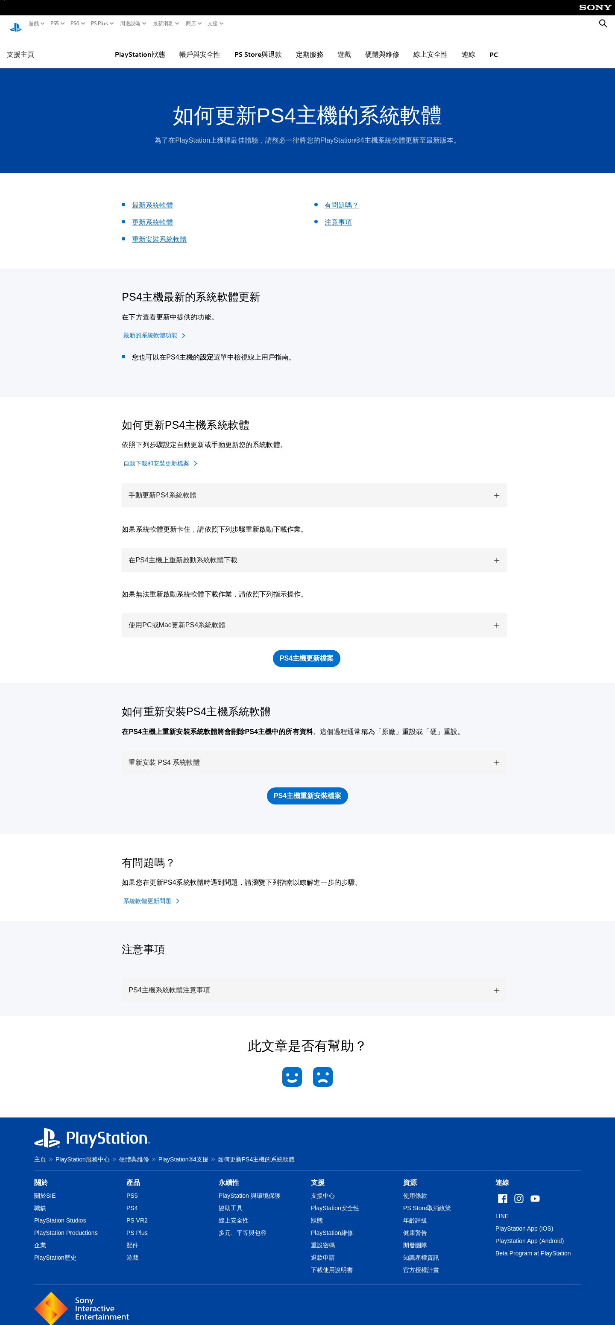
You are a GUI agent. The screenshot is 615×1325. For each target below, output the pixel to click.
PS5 (54, 23)
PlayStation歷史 (55, 1249)
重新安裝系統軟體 (159, 231)
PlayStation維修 (332, 1224)
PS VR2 (137, 1212)
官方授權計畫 (421, 1261)
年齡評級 (415, 1212)
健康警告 (415, 1224)
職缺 (40, 1199)
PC (493, 46)
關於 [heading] (41, 1174)
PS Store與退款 (258, 46)
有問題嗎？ (342, 197)
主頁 (40, 1151)
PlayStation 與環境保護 (250, 1187)
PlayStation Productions (66, 1224)
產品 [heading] (133, 1174)
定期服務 (309, 46)
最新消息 (163, 23)
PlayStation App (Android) (529, 1232)
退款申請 (323, 1249)
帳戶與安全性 (199, 46)
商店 (191, 23)
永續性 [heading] (229, 1174)
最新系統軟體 (152, 197)
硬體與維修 (382, 46)
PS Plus (99, 23)
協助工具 (231, 1199)
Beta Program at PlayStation (533, 1245)
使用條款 (415, 1187)
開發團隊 (415, 1237)
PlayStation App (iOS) (524, 1220)
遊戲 (34, 23)
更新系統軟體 (152, 214)
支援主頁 (20, 46)
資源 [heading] (410, 1174)
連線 (468, 46)
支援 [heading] (318, 1174)
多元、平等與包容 (242, 1224)
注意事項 (338, 214)
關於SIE (45, 1187)
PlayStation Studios (60, 1212)
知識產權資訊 (421, 1249)
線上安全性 (430, 46)
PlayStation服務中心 (83, 1151)
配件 (132, 1237)
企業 (40, 1237)
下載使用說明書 (332, 1261)
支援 (213, 23)
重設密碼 (323, 1237)
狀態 (317, 1212)
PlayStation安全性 (335, 1199)
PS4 (74, 23)
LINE (502, 1208)
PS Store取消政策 (427, 1199)
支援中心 (323, 1187)
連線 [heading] (502, 1174)
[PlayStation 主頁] (16, 24)
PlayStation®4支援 (183, 1151)
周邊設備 (130, 23)
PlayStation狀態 (140, 46)
